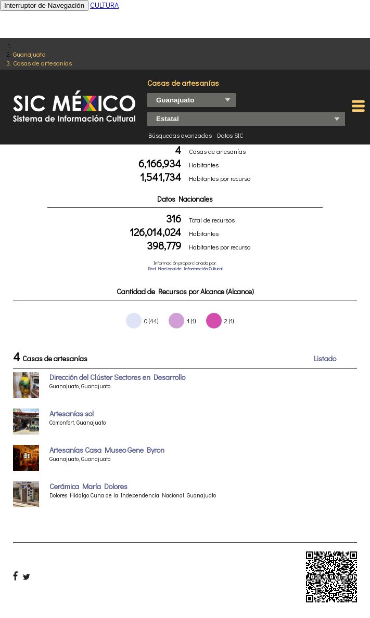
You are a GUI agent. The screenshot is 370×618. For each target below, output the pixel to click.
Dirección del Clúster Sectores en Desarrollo (117, 377)
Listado (325, 358)
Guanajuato (29, 53)
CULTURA (104, 5)
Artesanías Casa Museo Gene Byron (106, 450)
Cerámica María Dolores (88, 486)
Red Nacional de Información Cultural (185, 268)
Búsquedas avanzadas (180, 135)
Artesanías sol (71, 413)
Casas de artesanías (42, 62)
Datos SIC (230, 135)
